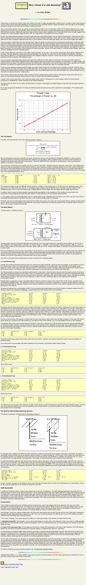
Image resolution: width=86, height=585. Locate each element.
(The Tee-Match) (42, 159)
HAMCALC (24, 291)
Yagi (16, 580)
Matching (8, 580)
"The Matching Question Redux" (43, 562)
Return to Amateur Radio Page (12, 578)
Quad (13, 580)
